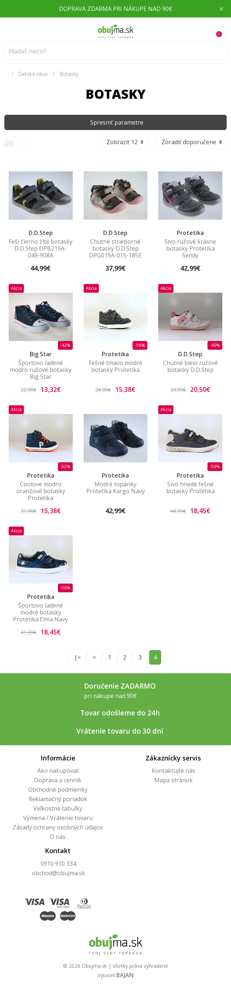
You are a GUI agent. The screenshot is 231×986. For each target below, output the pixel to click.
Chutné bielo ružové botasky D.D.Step (190, 366)
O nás (58, 837)
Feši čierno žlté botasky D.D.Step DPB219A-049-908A (40, 248)
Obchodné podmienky (58, 790)
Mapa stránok (173, 780)
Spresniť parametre (116, 122)
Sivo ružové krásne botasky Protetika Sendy (190, 248)
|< (77, 657)
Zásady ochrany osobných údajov (58, 827)
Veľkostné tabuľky (57, 808)
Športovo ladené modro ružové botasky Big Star (40, 370)
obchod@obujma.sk (58, 873)
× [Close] (221, 8)
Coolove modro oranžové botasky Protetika (40, 491)
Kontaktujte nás (173, 771)
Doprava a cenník (57, 780)
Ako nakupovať (58, 771)
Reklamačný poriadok (58, 799)
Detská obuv (33, 73)
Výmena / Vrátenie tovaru (58, 818)
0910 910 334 (58, 864)
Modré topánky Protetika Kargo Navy (115, 487)
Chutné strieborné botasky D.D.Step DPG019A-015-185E (115, 248)
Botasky (69, 73)
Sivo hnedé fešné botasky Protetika (190, 487)
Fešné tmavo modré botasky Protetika (115, 366)
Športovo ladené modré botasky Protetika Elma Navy (40, 612)
